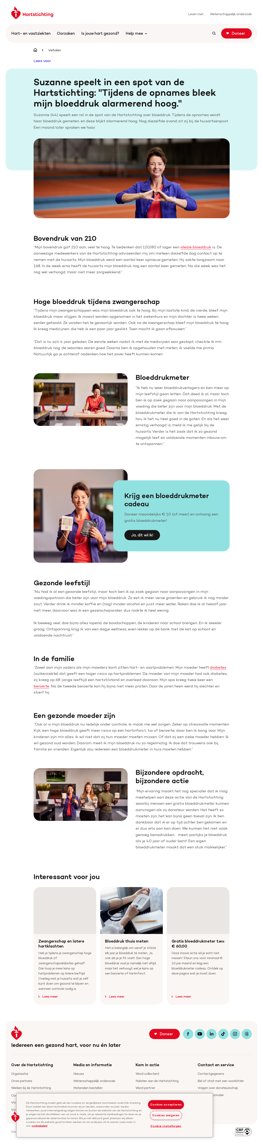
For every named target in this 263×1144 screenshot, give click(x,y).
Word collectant (147, 1074)
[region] (114, 1115)
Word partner (145, 1088)
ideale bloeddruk (195, 247)
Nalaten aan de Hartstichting (157, 1081)
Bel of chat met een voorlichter (221, 1081)
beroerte (41, 686)
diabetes (218, 667)
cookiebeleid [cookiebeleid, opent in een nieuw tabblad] (39, 1125)
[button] (15, 1116)
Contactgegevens (211, 1074)
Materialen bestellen (88, 1088)
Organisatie (19, 1074)
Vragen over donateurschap (218, 1088)
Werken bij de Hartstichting (31, 1088)
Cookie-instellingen (165, 1126)
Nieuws (78, 1074)
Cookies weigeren (166, 1115)
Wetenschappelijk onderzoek (94, 1081)
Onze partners (21, 1081)
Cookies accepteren (166, 1104)
